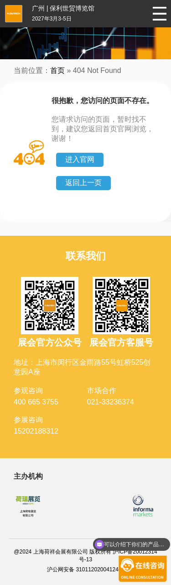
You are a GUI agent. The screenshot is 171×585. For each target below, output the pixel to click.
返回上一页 (83, 182)
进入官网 (79, 159)
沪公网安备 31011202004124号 (85, 569)
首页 (57, 70)
